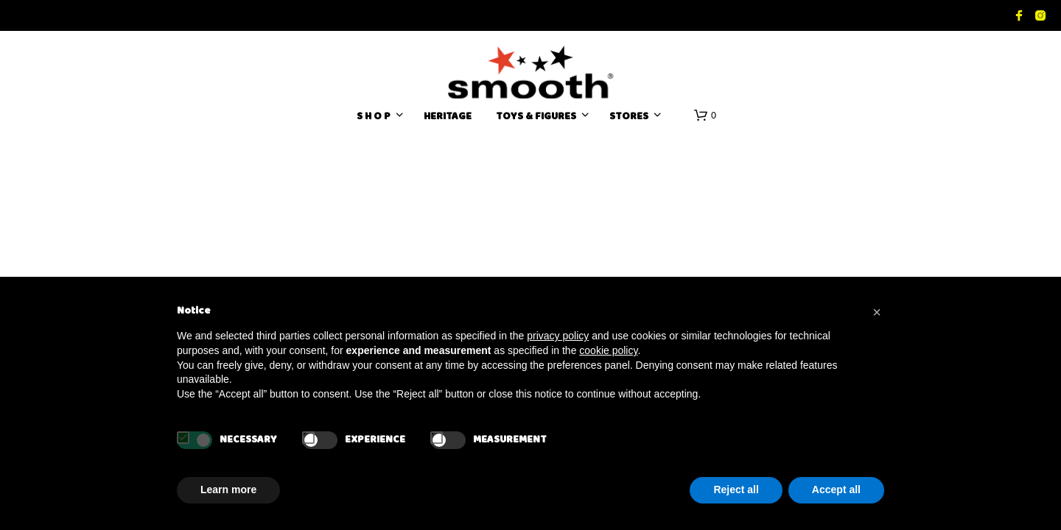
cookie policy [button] (608, 350)
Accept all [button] (836, 489)
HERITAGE (448, 117)
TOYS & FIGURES (536, 117)
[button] (705, 115)
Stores (628, 117)
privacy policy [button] (558, 336)
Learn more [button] (228, 489)
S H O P (374, 117)
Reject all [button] (735, 489)
